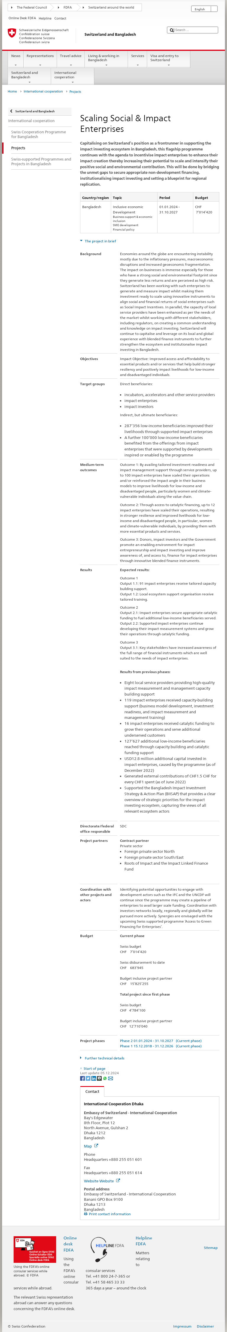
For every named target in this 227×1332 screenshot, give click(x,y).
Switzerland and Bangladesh (29, 77)
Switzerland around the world (111, 7)
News (15, 61)
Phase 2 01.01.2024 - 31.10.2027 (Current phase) (161, 1041)
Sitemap (211, 1247)
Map (91, 1146)
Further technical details (104, 1058)
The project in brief (100, 241)
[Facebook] (83, 1078)
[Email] (110, 1078)
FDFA (68, 7)
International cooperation (72, 77)
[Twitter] (88, 1078)
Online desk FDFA (70, 1243)
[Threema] (100, 1078)
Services (137, 61)
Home (12, 91)
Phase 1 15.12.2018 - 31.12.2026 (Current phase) (161, 1046)
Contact (89, 1091)
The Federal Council (32, 7)
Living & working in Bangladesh (106, 61)
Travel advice (71, 61)
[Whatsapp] (105, 1078)
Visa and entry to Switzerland (168, 61)
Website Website (102, 1181)
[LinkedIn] (94, 1078)
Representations (40, 61)
